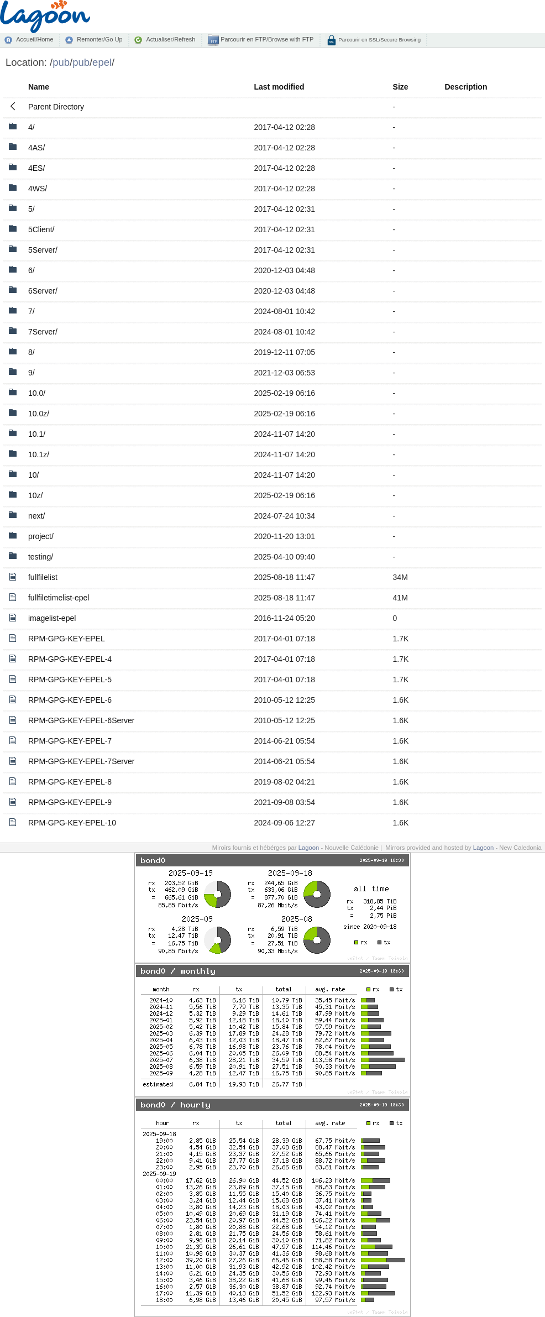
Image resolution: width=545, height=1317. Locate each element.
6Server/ (42, 290)
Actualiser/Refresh (170, 39)
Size (400, 86)
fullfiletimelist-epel (58, 597)
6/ (31, 270)
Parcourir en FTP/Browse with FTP (266, 39)
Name (38, 86)
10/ (33, 475)
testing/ (40, 556)
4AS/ (36, 147)
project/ (41, 536)
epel (102, 62)
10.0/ (36, 393)
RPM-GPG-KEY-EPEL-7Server (81, 761)
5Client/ (41, 229)
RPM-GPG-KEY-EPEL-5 (70, 679)
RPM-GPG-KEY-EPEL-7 (70, 740)
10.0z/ (38, 413)
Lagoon (308, 847)
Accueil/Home (34, 39)
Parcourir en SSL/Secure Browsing (379, 39)
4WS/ (37, 188)
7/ (31, 311)
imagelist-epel (52, 618)
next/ (36, 515)
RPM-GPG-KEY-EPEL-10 (72, 822)
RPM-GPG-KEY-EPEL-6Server (81, 720)
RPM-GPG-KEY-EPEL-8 (70, 781)
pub (61, 62)
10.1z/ (38, 454)
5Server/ (42, 249)
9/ (31, 372)
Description (465, 86)
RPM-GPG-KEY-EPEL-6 (70, 700)
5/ (31, 209)
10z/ (35, 495)
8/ (31, 352)
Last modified (279, 86)
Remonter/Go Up (99, 39)
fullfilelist (42, 577)
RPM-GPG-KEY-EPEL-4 (70, 659)
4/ (31, 127)
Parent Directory (56, 106)
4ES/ (36, 168)
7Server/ (42, 331)
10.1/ (36, 434)
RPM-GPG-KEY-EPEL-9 (70, 802)
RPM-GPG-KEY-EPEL (66, 638)
